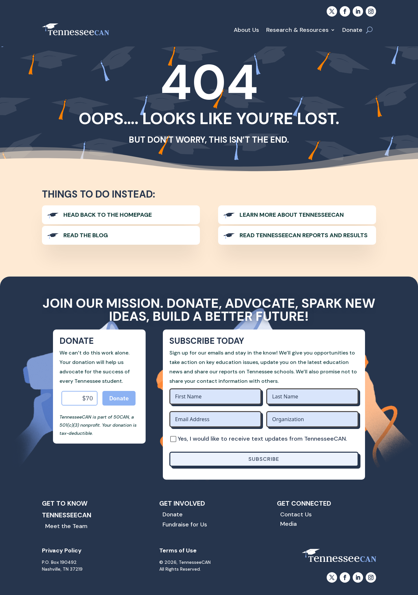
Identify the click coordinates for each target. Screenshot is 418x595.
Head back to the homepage (107, 215)
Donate (352, 30)
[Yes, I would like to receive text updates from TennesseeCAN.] (172, 438)
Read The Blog (85, 235)
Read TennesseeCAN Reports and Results (304, 235)
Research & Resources (297, 30)
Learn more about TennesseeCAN (292, 215)
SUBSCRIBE (263, 459)
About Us (246, 30)
